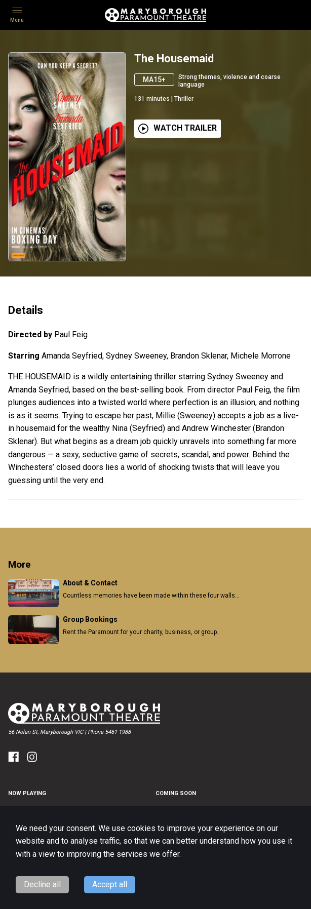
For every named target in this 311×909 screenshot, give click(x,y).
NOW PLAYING (27, 793)
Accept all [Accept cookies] (109, 884)
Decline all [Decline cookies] (42, 884)
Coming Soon (176, 793)
